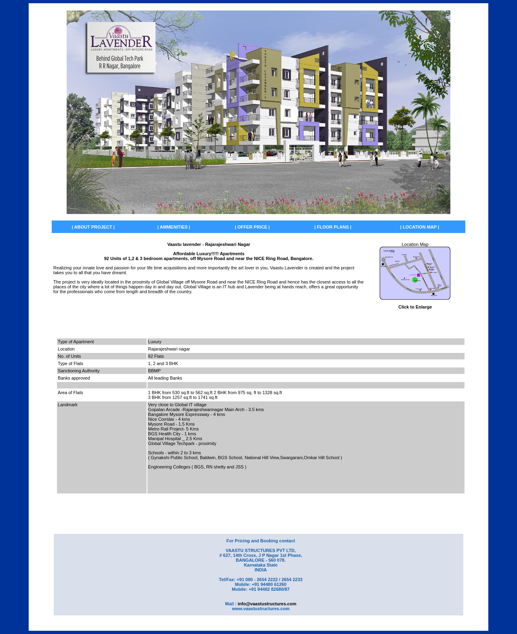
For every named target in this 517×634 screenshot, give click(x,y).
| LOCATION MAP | (419, 227)
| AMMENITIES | (174, 227)
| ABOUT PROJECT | (93, 227)
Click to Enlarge (415, 306)
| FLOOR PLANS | (333, 227)
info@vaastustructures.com (266, 603)
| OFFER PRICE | (252, 227)
